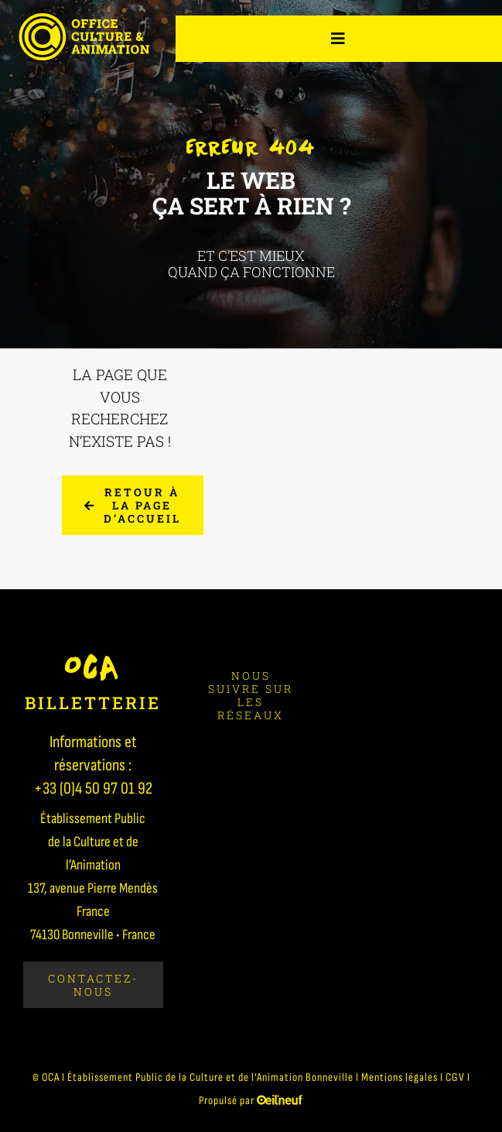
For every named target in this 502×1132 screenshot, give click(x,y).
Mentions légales (399, 1077)
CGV (455, 1077)
